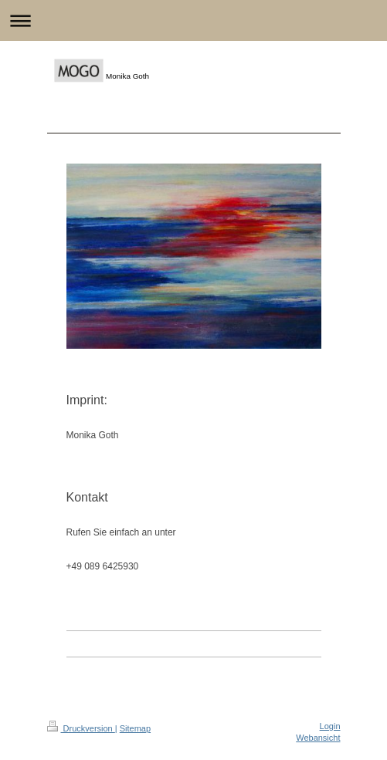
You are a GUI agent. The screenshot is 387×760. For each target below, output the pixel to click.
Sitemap (135, 728)
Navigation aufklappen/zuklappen (193, 20)
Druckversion (81, 728)
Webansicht (318, 737)
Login (330, 726)
